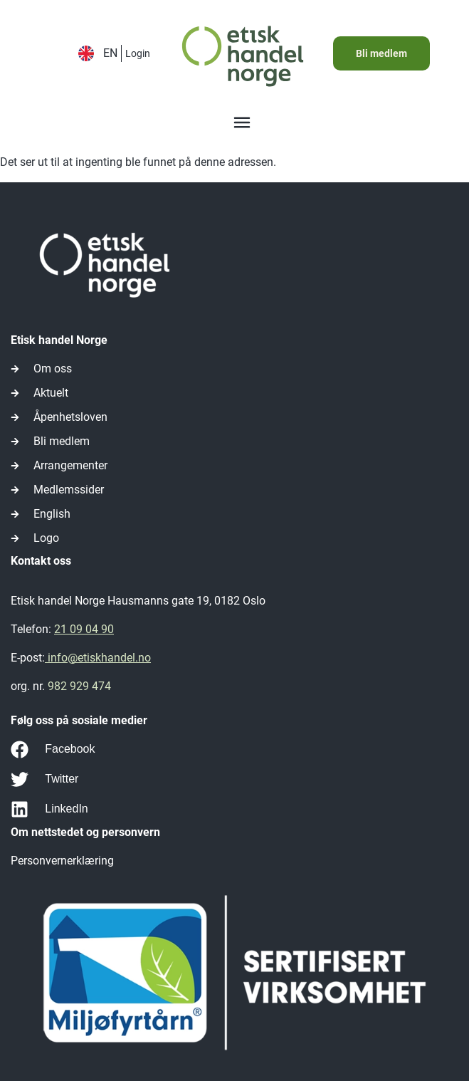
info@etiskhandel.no (98, 657)
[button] (242, 124)
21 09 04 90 (84, 629)
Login (137, 53)
